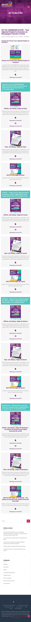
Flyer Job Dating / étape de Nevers (15, 360)
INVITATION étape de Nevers (15, 388)
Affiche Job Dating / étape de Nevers (15, 321)
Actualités (5, 564)
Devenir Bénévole (19, 606)
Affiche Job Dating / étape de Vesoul (15, 215)
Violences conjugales (7, 578)
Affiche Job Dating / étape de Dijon (15, 108)
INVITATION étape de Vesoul (15, 281)
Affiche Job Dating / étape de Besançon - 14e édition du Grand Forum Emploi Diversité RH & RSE (15, 429)
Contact (10, 608)
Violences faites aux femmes (9, 580)
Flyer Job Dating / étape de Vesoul (15, 253)
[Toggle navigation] (28, 7)
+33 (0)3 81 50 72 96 (18, 616)
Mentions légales (18, 608)
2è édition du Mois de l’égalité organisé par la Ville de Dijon (14, 546)
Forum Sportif (6, 567)
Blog (26, 606)
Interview (5, 569)
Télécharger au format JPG (15, 126)
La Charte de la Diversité (8, 606)
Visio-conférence (6, 583)
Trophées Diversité (7, 575)
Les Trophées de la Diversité (23, 605)
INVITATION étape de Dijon (15, 175)
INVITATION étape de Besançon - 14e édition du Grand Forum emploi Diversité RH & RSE (15, 499)
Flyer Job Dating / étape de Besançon (15, 469)
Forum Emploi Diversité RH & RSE (9, 605)
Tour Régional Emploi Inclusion (9, 572)
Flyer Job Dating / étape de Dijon (15, 147)
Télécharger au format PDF (15, 77)
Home (10, 16)
